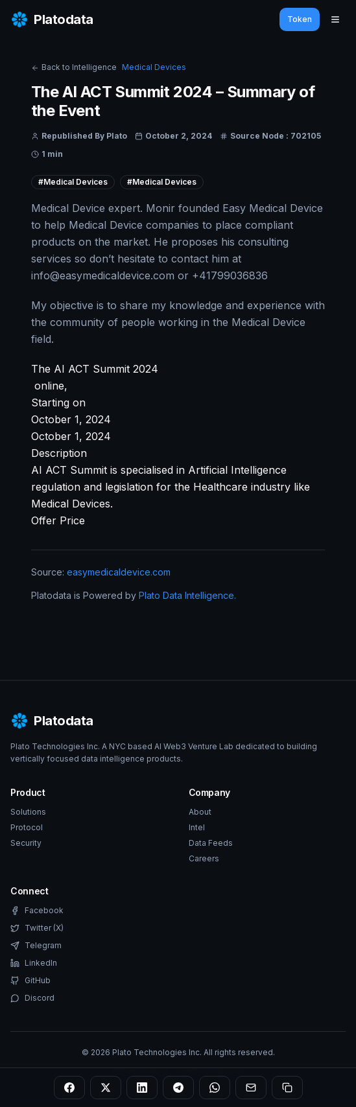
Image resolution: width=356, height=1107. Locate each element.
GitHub (30, 980)
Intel (197, 827)
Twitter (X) (37, 928)
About (200, 812)
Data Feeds (211, 843)
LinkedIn (33, 963)
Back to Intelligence (74, 67)
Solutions (28, 812)
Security (26, 843)
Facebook (37, 910)
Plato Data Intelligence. (187, 595)
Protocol (26, 827)
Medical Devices (154, 67)
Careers (204, 858)
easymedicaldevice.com (119, 571)
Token (299, 19)
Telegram (36, 945)
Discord (32, 998)
